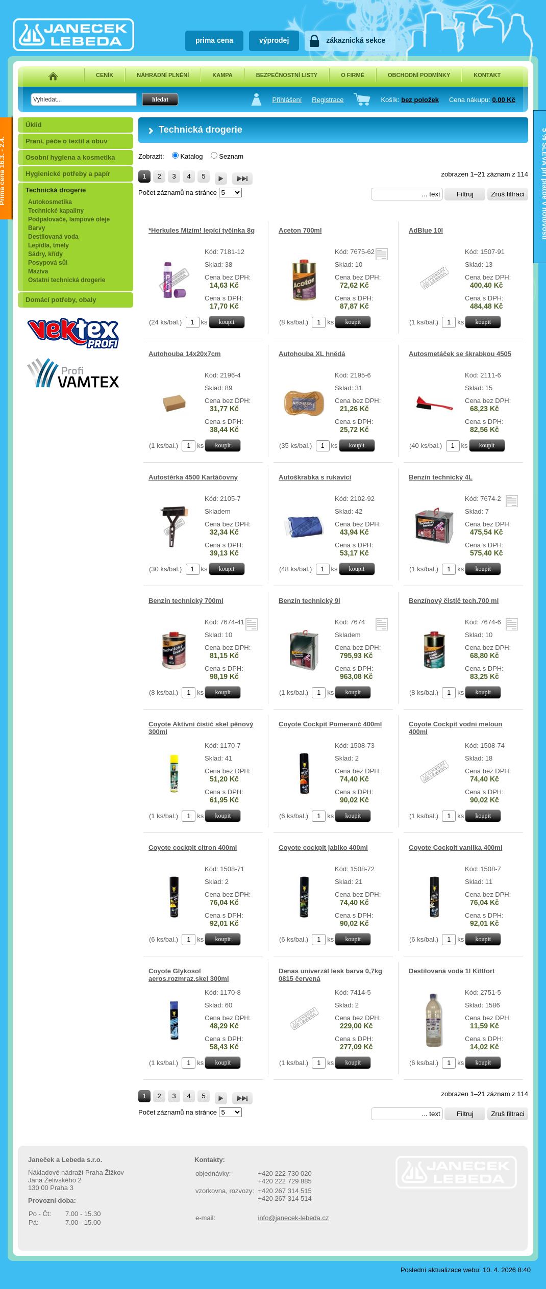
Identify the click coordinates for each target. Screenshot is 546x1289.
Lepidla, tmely (48, 245)
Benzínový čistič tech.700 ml (454, 600)
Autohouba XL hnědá (312, 354)
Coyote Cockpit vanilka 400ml (456, 847)
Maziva (38, 271)
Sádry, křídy (45, 254)
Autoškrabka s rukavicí (315, 477)
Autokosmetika (50, 202)
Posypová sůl (47, 262)
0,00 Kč (503, 100)
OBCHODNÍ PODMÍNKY (419, 75)
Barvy (36, 228)
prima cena (214, 40)
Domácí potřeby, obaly (61, 300)
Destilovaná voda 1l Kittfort (451, 971)
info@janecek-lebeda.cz (293, 1218)
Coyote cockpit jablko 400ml (323, 847)
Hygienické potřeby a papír (68, 174)
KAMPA (222, 75)
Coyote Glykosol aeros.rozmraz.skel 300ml (188, 974)
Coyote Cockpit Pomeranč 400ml (330, 724)
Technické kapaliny (56, 210)
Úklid (34, 125)
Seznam (231, 156)
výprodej (274, 40)
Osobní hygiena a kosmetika (70, 157)
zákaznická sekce (355, 40)
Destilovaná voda (53, 236)
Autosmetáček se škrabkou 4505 (460, 354)
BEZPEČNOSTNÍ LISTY (286, 75)
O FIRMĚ (352, 75)
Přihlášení (287, 100)
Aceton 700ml (300, 230)
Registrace (327, 100)
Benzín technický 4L (441, 477)
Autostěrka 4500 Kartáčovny (193, 477)
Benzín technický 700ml (186, 600)
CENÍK (104, 75)
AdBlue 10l (426, 230)
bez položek (420, 100)
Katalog (191, 156)
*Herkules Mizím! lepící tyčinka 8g (201, 230)
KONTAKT (487, 75)
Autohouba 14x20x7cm (184, 354)
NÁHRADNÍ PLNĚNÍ (163, 75)
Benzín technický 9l (309, 600)
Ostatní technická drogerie (66, 280)
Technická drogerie (56, 190)
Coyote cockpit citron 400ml (192, 847)
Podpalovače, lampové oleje (69, 219)
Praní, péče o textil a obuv (66, 141)
